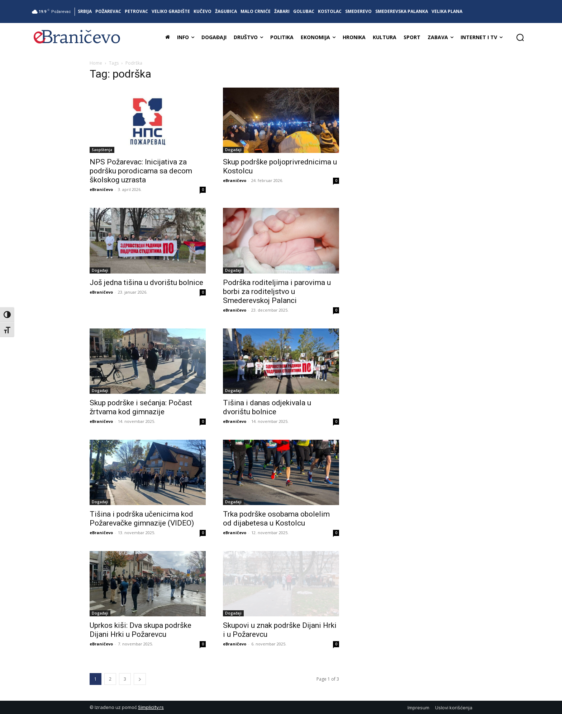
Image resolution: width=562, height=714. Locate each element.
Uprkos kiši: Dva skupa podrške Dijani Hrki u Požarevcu (140, 630)
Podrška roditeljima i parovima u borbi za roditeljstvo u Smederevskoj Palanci (277, 291)
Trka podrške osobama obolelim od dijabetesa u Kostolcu (276, 518)
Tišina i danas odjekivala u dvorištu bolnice (267, 407)
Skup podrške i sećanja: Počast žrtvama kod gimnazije (141, 407)
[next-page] (140, 679)
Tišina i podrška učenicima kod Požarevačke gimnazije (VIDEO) (142, 518)
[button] (520, 37)
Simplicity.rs (151, 707)
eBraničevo (101, 189)
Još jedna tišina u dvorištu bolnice (146, 282)
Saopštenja (102, 149)
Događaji (233, 149)
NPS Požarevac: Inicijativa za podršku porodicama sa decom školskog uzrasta (141, 171)
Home (96, 63)
